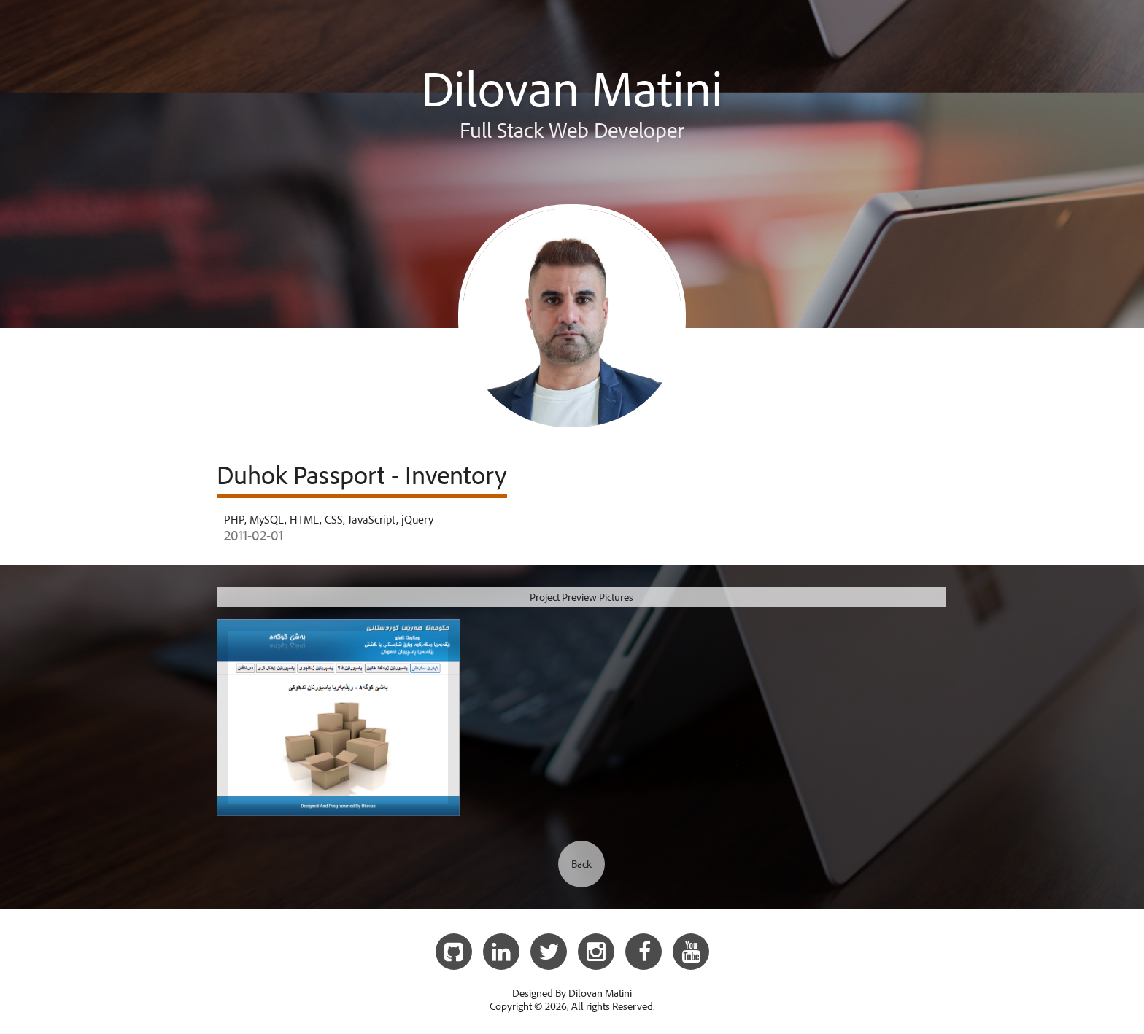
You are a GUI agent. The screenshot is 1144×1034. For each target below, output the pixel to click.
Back (581, 864)
